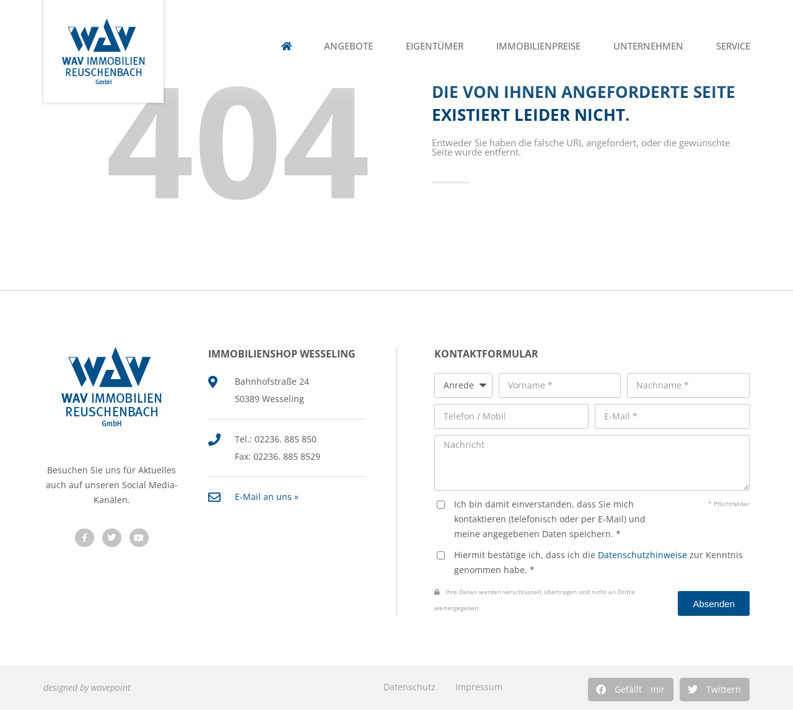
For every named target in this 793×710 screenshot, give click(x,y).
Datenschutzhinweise (642, 555)
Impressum (478, 687)
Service (733, 46)
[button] (630, 689)
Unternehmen (648, 46)
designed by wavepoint (87, 687)
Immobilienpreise (538, 46)
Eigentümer (434, 46)
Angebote (348, 46)
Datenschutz (409, 687)
